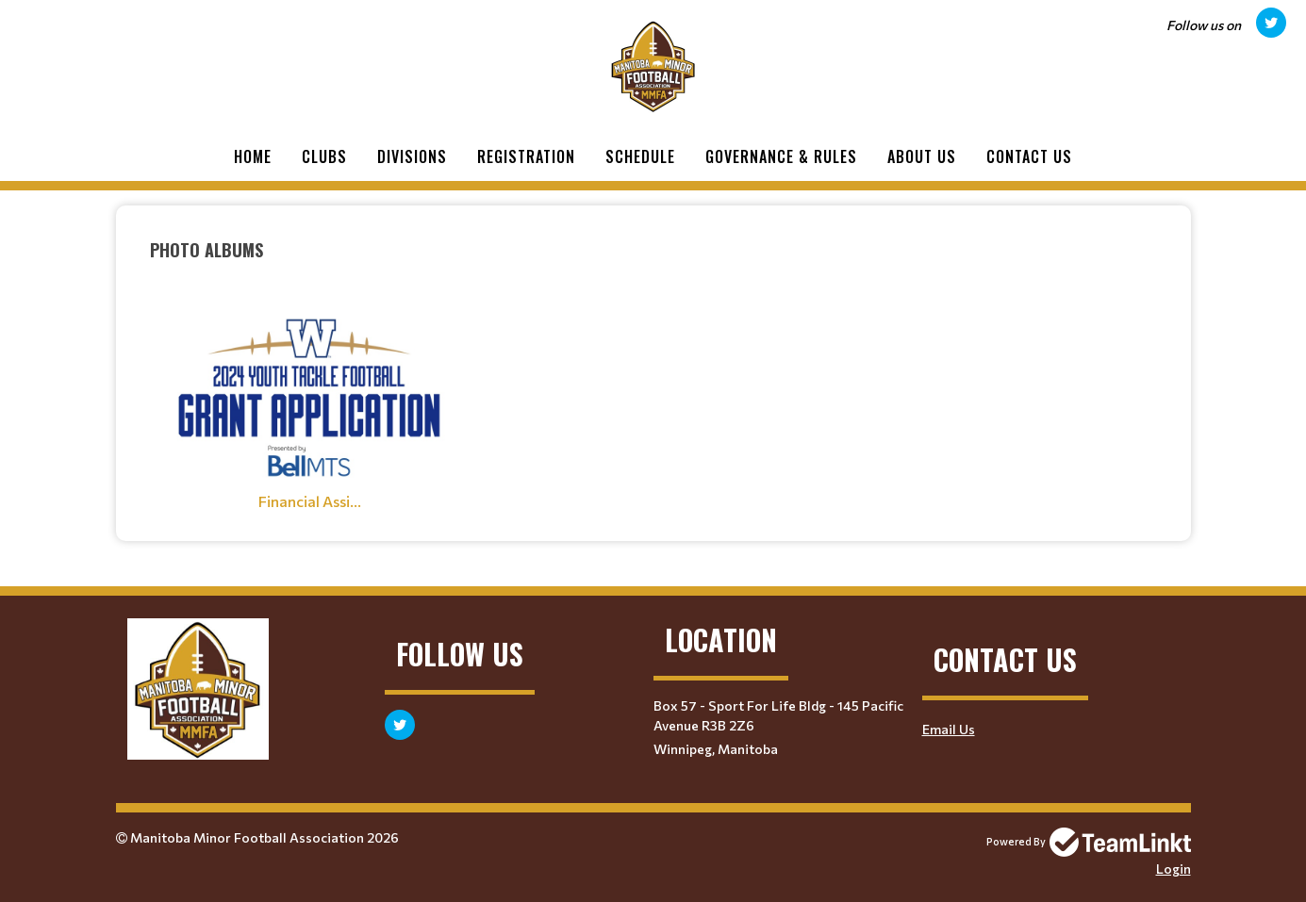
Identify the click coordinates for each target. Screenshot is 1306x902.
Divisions (412, 156)
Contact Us (1029, 156)
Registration (526, 156)
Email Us (948, 729)
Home (253, 156)
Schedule (640, 156)
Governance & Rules (781, 156)
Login (1173, 869)
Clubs (324, 156)
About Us (921, 156)
